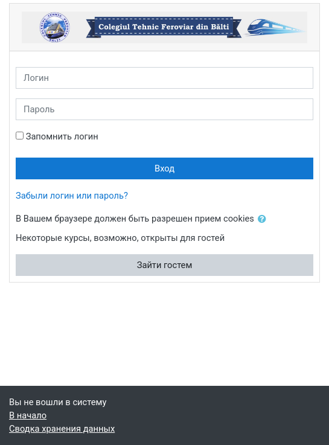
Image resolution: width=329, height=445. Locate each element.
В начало (27, 415)
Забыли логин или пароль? (72, 195)
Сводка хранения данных (62, 428)
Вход (164, 168)
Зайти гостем (165, 265)
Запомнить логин (62, 136)
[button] (264, 219)
